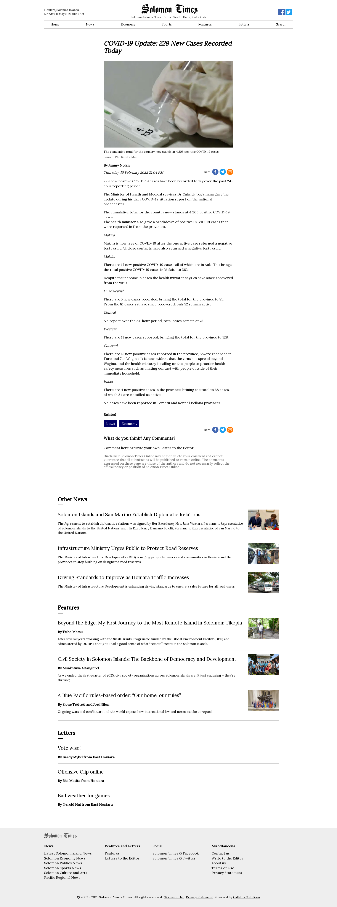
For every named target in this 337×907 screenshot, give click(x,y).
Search (281, 24)
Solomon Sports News (62, 868)
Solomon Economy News (64, 858)
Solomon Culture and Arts (65, 872)
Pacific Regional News (62, 877)
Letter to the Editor (176, 448)
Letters (244, 24)
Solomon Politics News (63, 863)
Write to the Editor (227, 858)
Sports (167, 24)
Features (205, 24)
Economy (128, 24)
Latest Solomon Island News (68, 853)
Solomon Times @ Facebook (175, 853)
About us (219, 863)
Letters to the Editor (122, 858)
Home (55, 24)
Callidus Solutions (246, 897)
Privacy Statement (227, 872)
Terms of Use (223, 868)
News (90, 24)
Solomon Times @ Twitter (174, 858)
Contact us (221, 853)
